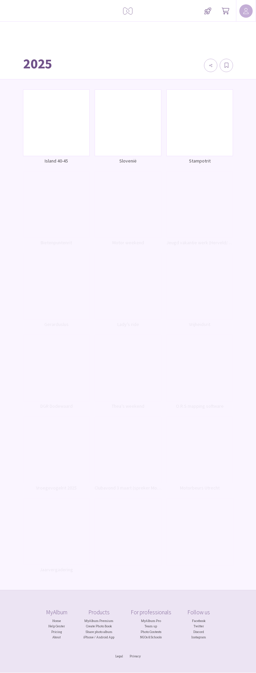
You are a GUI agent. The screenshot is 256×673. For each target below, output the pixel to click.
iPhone (88, 637)
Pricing (56, 632)
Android (102, 637)
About (56, 637)
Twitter (199, 626)
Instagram (198, 637)
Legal (119, 656)
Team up (151, 626)
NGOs (144, 637)
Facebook (199, 621)
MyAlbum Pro (151, 621)
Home (56, 621)
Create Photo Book (99, 626)
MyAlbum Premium (98, 621)
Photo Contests (151, 632)
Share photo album (99, 632)
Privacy (135, 656)
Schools (156, 637)
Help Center (56, 626)
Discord (198, 632)
